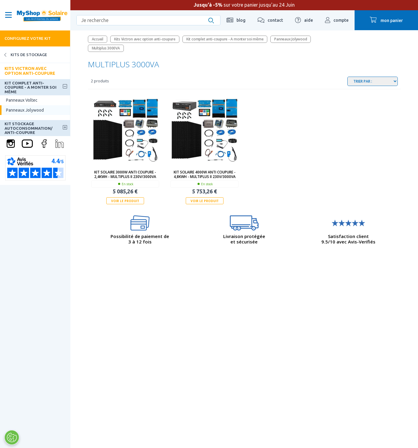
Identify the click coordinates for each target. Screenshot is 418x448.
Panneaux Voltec (21, 100)
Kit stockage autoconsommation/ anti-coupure (29, 128)
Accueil (97, 39)
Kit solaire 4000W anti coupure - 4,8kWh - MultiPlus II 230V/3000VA (205, 174)
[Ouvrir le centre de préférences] (11, 437)
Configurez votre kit (28, 38)
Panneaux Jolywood (25, 110)
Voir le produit (125, 201)
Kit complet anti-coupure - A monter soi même (30, 87)
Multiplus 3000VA (106, 48)
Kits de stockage (23, 55)
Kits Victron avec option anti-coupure (30, 70)
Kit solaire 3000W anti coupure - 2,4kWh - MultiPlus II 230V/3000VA (125, 174)
